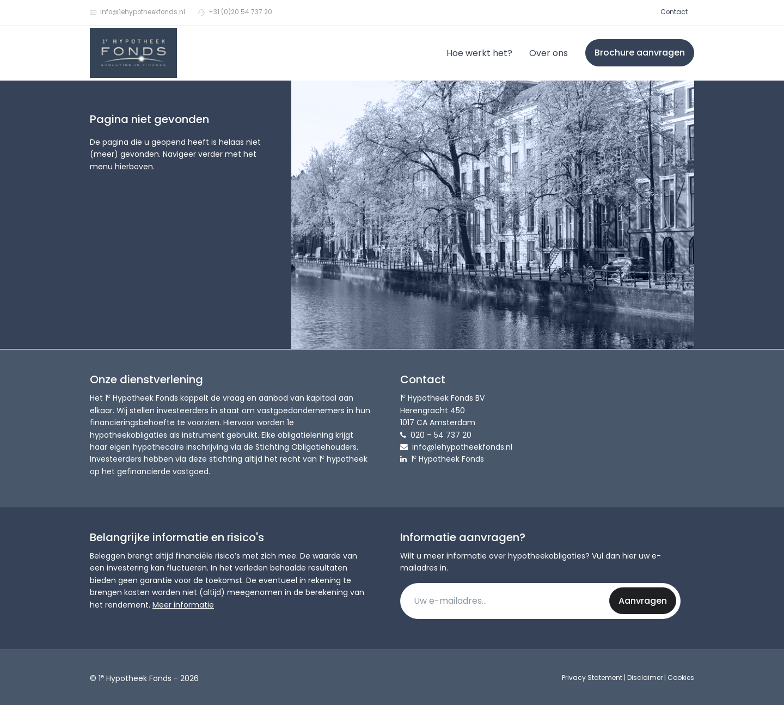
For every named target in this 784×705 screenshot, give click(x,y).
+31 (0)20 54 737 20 (235, 12)
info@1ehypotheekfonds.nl (137, 12)
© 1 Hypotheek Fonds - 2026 (144, 678)
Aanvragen (642, 600)
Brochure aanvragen (640, 52)
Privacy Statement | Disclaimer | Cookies (628, 677)
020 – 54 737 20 (441, 435)
